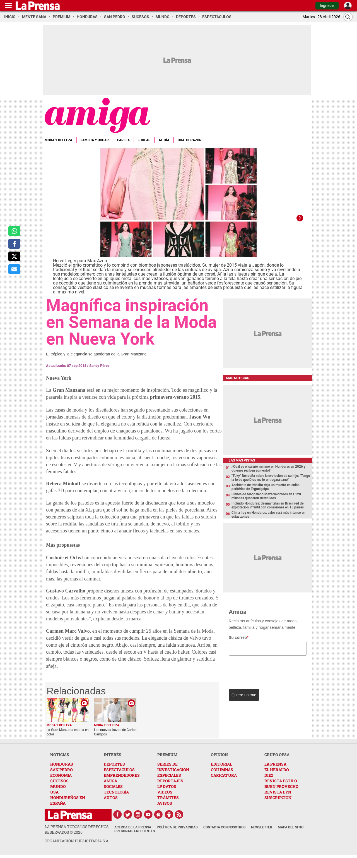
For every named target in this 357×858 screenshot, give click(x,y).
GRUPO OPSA (277, 754)
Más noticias (237, 378)
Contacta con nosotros (224, 827)
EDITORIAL (221, 764)
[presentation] (267, 671)
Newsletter (261, 827)
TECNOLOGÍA (116, 792)
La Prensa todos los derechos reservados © (76, 829)
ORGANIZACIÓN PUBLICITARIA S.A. (77, 840)
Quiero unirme (243, 695)
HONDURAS (61, 764)
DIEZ (268, 775)
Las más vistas (242, 460)
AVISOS (164, 803)
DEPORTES (114, 764)
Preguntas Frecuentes (134, 831)
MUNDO (58, 786)
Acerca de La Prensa (132, 827)
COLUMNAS (222, 769)
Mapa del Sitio (290, 827)
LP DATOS (166, 786)
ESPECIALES (169, 775)
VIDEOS (164, 792)
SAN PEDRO (61, 769)
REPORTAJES (170, 780)
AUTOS (111, 797)
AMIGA (110, 780)
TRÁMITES (168, 797)
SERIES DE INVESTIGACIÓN (173, 766)
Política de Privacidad (177, 827)
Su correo (239, 637)
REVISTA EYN (277, 792)
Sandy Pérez (99, 366)
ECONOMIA (61, 775)
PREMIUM (167, 754)
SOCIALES (113, 786)
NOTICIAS (59, 754)
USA (54, 792)
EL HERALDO (276, 769)
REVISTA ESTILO (280, 780)
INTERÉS (112, 754)
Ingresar (327, 5)
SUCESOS (59, 780)
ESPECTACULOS (119, 769)
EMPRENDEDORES (122, 775)
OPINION (219, 754)
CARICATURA (224, 775)
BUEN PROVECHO (281, 786)
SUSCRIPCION (277, 797)
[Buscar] (348, 17)
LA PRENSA (275, 764)
